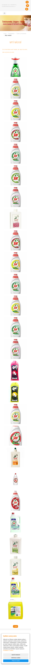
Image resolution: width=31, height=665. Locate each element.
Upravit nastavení (16, 654)
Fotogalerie (11, 33)
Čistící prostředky (21, 33)
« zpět (15, 626)
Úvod (4, 33)
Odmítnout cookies (15, 657)
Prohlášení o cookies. (8, 650)
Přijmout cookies (16, 660)
